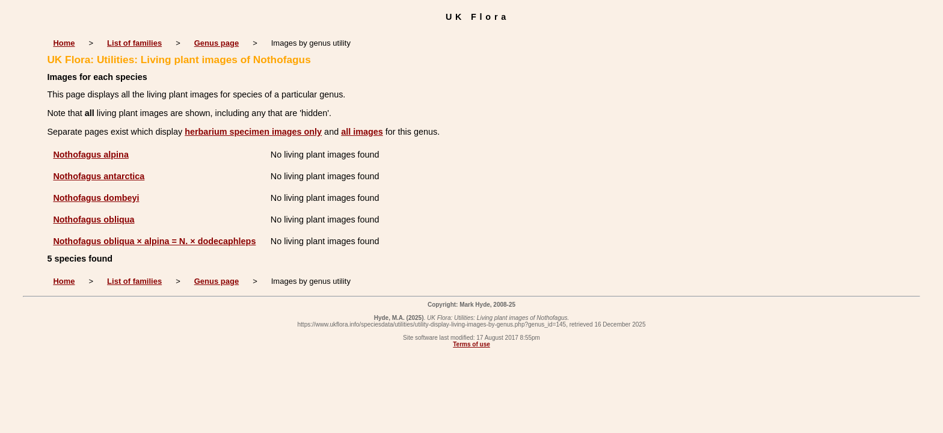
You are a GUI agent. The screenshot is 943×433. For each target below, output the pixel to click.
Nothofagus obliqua (93, 219)
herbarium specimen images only (253, 132)
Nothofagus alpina (91, 154)
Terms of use (471, 344)
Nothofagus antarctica (98, 176)
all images (362, 132)
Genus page (216, 43)
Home (64, 43)
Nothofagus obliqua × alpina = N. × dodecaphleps (154, 241)
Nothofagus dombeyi (96, 198)
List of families (134, 43)
